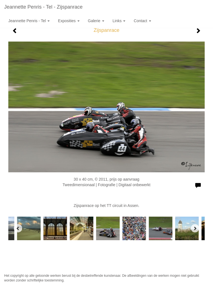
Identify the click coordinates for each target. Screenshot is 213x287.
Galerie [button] (96, 21)
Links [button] (119, 21)
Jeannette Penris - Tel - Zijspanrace (43, 7)
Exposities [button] (69, 21)
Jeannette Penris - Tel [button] (29, 21)
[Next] (195, 228)
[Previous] (18, 228)
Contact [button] (142, 21)
